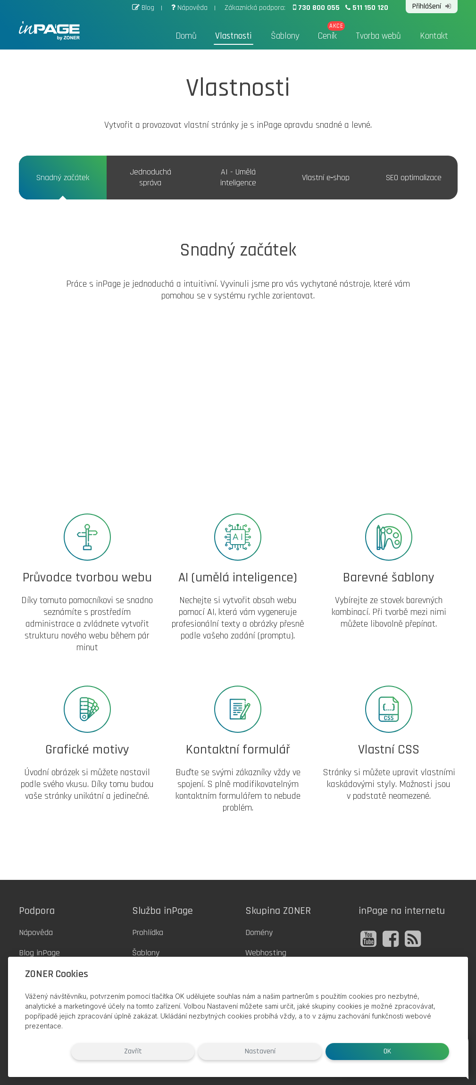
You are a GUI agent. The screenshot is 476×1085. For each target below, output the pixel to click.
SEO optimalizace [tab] (414, 177)
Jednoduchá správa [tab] (150, 177)
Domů (187, 36)
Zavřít (272, 1051)
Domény (259, 932)
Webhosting (265, 952)
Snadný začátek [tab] (62, 177)
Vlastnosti (234, 36)
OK (415, 1051)
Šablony (285, 36)
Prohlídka (147, 932)
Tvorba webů (378, 36)
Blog (143, 7)
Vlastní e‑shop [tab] (326, 177)
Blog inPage (39, 952)
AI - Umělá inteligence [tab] (238, 177)
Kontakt (434, 36)
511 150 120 (365, 7)
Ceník (327, 36)
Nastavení (343, 1051)
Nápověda (189, 7)
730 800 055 (316, 7)
